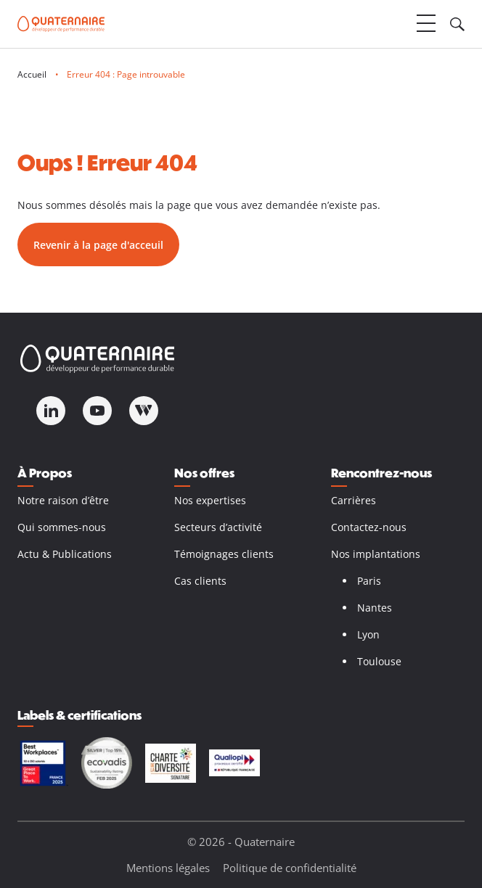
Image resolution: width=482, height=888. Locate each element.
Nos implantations (375, 554)
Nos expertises (210, 500)
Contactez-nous (369, 527)
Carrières (353, 500)
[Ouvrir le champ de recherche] (457, 24)
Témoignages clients (224, 554)
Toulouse (379, 661)
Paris (369, 581)
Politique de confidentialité (289, 867)
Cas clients (200, 581)
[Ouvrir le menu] (426, 24)
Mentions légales (168, 867)
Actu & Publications (64, 554)
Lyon (368, 634)
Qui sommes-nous (61, 527)
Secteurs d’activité (218, 527)
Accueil (31, 74)
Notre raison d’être (63, 500)
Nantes (374, 607)
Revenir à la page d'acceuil (98, 245)
